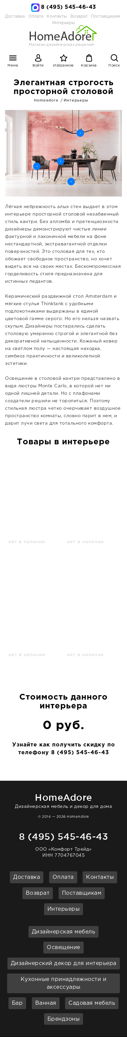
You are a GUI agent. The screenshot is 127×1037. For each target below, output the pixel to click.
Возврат (79, 16)
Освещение (63, 947)
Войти (38, 65)
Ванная (45, 1003)
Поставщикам (105, 16)
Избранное (63, 65)
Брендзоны (63, 1019)
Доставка (15, 16)
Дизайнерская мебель (64, 931)
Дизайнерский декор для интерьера (64, 963)
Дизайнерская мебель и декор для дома (63, 800)
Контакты (57, 16)
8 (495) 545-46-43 (68, 7)
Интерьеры (76, 100)
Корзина (89, 65)
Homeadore (46, 100)
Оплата (35, 16)
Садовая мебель (91, 1003)
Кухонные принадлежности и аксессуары (64, 983)
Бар (17, 1003)
